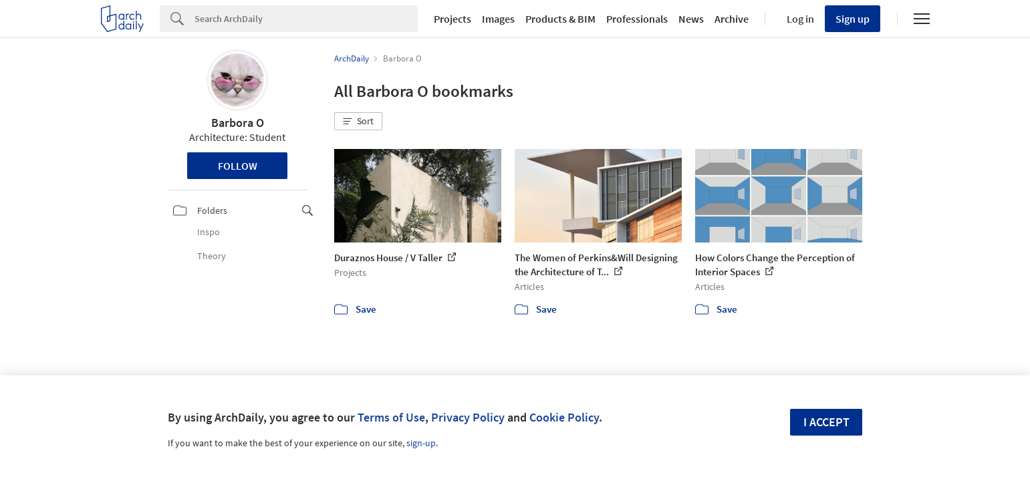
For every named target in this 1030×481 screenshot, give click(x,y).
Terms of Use (391, 417)
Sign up (852, 18)
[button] (358, 121)
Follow (237, 165)
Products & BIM (560, 18)
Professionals (637, 18)
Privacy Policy (468, 417)
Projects (452, 18)
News (691, 18)
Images (498, 18)
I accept (826, 422)
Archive (732, 18)
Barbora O (237, 122)
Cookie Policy (564, 417)
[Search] (306, 18)
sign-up (421, 443)
